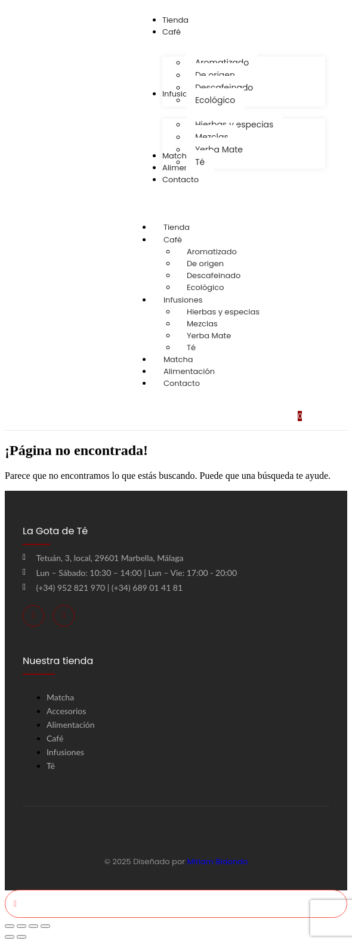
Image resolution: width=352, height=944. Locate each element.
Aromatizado (212, 251)
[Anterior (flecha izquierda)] (9, 937)
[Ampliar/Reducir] (9, 926)
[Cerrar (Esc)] (45, 926)
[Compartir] (33, 926)
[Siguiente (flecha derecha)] (21, 937)
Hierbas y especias (223, 311)
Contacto (181, 383)
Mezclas (202, 323)
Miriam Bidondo (217, 861)
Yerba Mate (209, 335)
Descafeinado (213, 275)
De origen (205, 263)
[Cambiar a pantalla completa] (21, 926)
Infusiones (194, 299)
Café (184, 239)
